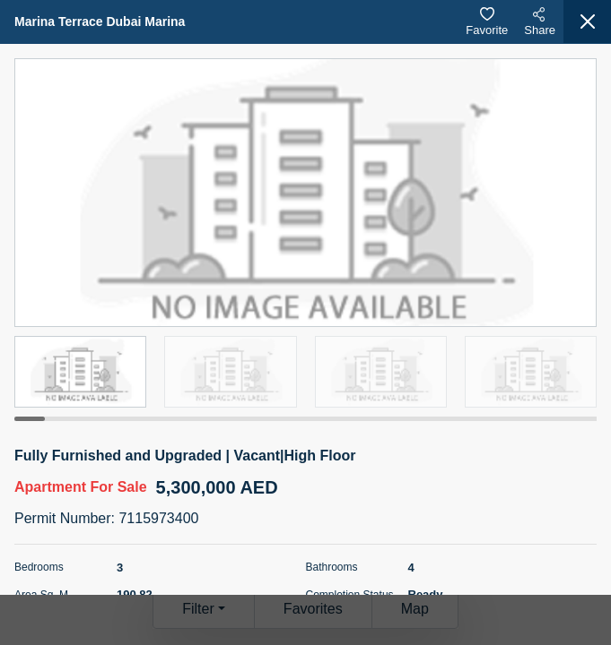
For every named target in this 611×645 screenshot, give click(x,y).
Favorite (487, 22)
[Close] (587, 21)
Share (539, 22)
